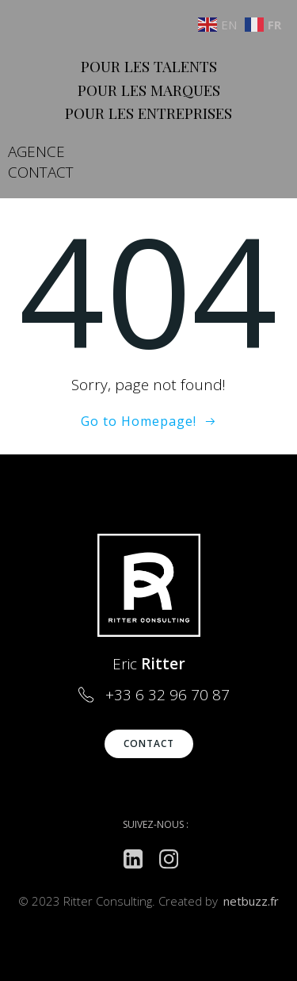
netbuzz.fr (251, 901)
